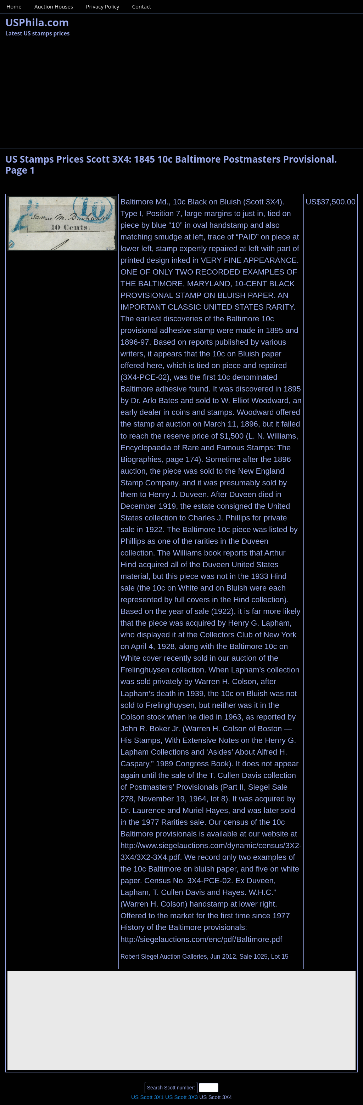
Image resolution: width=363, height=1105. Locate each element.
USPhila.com (37, 22)
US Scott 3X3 (181, 1097)
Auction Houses (53, 6)
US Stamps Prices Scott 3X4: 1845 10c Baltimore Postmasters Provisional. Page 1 (171, 164)
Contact (141, 6)
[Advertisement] (181, 95)
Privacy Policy (102, 6)
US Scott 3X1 (147, 1097)
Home (13, 6)
